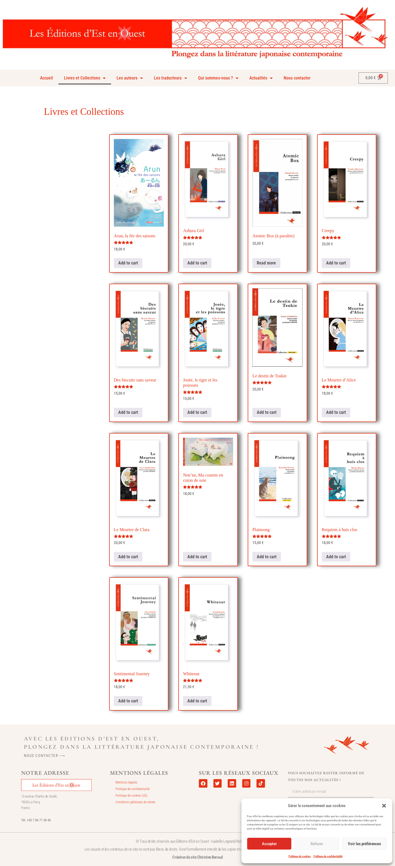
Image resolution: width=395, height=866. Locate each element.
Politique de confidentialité (328, 856)
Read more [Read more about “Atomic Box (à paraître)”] (266, 263)
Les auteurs (130, 78)
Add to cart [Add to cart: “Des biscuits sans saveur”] (128, 412)
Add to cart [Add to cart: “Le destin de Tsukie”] (266, 412)
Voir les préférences (364, 843)
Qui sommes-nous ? (218, 78)
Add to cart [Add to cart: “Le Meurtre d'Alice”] (336, 412)
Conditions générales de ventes (135, 802)
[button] (384, 805)
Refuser (317, 843)
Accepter (269, 843)
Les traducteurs (170, 78)
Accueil (46, 78)
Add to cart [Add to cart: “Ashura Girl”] (197, 263)
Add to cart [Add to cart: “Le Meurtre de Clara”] (128, 556)
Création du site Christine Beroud (197, 857)
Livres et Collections (85, 78)
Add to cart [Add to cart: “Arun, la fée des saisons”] (128, 263)
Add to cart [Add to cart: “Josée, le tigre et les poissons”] (197, 412)
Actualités (261, 78)
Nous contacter (297, 78)
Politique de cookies (300, 856)
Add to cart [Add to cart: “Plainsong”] (266, 556)
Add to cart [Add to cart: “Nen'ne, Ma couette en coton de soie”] (197, 556)
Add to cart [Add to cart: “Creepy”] (336, 263)
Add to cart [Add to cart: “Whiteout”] (197, 700)
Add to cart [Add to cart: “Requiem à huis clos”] (336, 556)
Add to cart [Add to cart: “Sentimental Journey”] (128, 700)
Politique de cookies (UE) (131, 795)
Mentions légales (126, 782)
